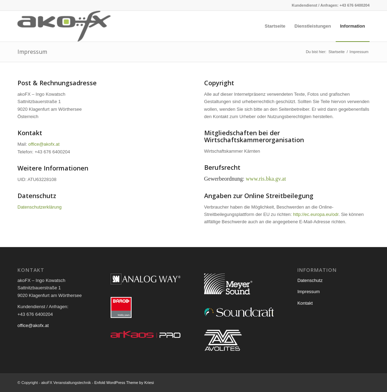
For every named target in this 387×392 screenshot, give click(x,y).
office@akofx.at (44, 144)
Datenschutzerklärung (39, 207)
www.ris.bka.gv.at (266, 179)
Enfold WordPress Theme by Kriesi (124, 382)
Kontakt (305, 303)
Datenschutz (309, 280)
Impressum (32, 52)
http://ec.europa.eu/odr (315, 214)
